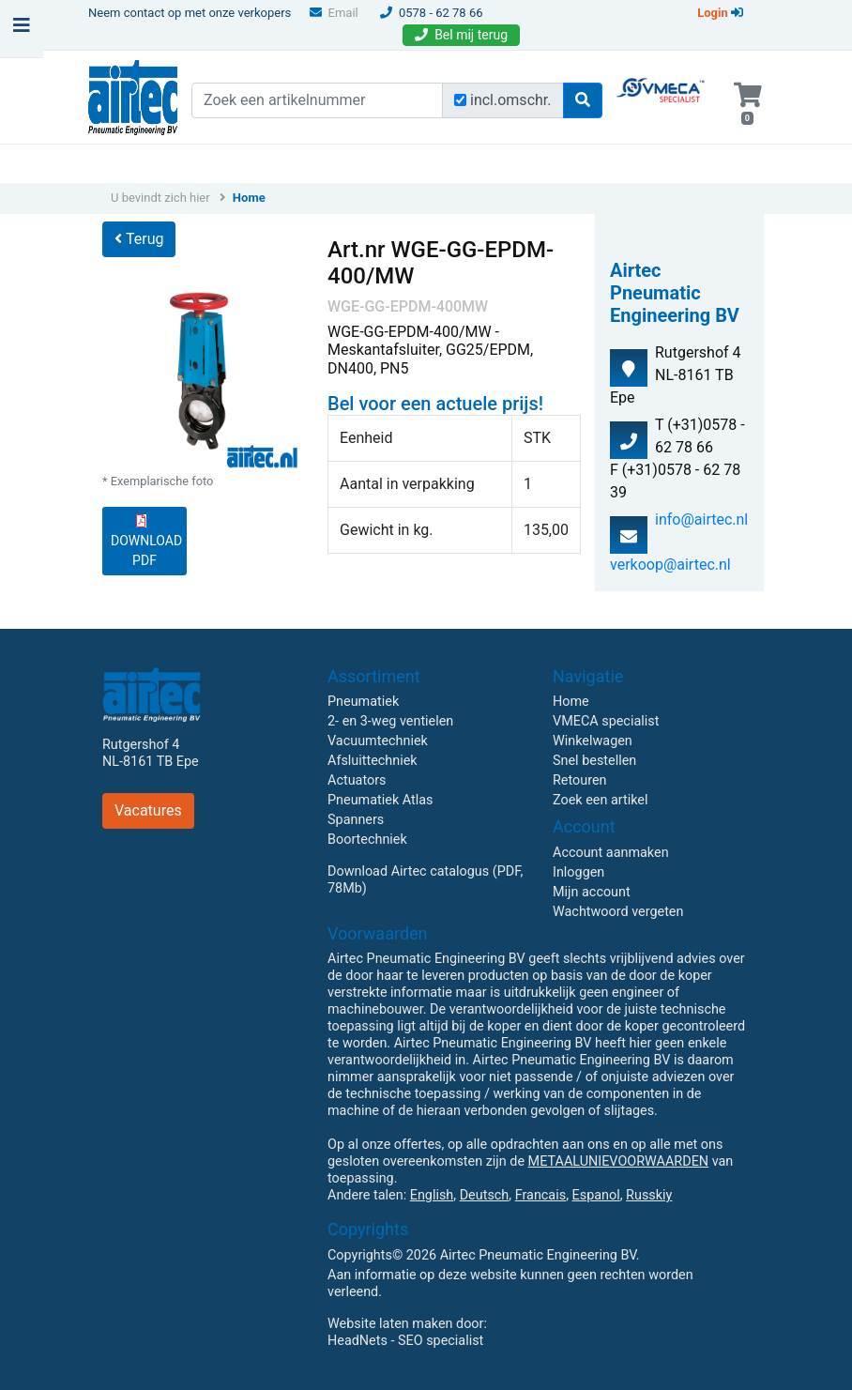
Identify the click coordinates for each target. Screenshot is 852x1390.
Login (720, 13)
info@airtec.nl (701, 519)
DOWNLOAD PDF (146, 541)
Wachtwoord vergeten (618, 912)
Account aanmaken (611, 853)
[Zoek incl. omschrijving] (460, 100)
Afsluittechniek (372, 761)
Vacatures (148, 810)
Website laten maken (389, 1324)
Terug (138, 239)
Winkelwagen (592, 741)
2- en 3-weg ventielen (390, 721)
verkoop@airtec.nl (670, 564)
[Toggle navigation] (21, 30)
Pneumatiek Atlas (380, 800)
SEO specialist (440, 1341)
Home (249, 198)
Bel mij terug (461, 34)
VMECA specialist (606, 721)
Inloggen (578, 872)
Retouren (580, 780)
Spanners (355, 820)
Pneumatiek (363, 702)
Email (334, 13)
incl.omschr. (511, 100)
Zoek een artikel (600, 800)
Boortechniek (367, 840)
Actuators (356, 780)
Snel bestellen (594, 761)
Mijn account (592, 892)
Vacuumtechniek (377, 741)
